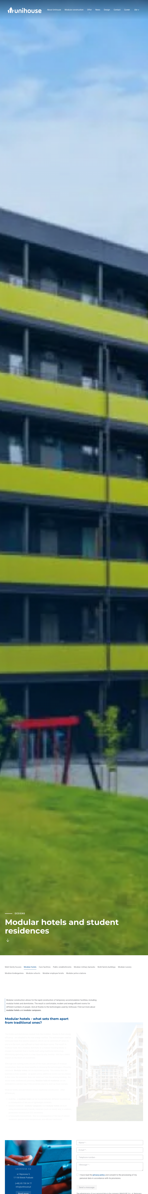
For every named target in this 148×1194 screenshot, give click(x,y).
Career (127, 10)
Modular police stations (76, 973)
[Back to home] (24, 10)
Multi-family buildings (106, 967)
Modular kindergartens (14, 973)
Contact (117, 10)
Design (107, 10)
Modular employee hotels (53, 973)
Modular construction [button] (74, 10)
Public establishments (62, 967)
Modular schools (33, 973)
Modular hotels (30, 967)
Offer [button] (89, 10)
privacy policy (99, 1175)
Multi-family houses (13, 967)
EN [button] (135, 10)
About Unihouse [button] (54, 10)
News (97, 10)
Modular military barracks (84, 967)
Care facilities (45, 967)
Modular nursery (125, 967)
